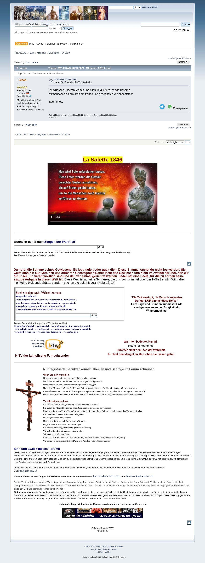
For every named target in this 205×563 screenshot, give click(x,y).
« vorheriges (174, 58)
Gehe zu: (160, 142)
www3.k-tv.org (37, 340)
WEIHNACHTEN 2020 (65, 79)
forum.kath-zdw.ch (139, 476)
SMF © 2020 (101, 546)
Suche (19, 241)
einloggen (46, 24)
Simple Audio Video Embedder (103, 549)
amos (22, 79)
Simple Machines (115, 546)
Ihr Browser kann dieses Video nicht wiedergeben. (102, 194)
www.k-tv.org (38, 343)
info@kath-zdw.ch (27, 471)
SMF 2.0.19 (89, 546)
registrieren (63, 24)
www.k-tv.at (38, 346)
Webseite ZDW (149, 7)
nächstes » (185, 58)
